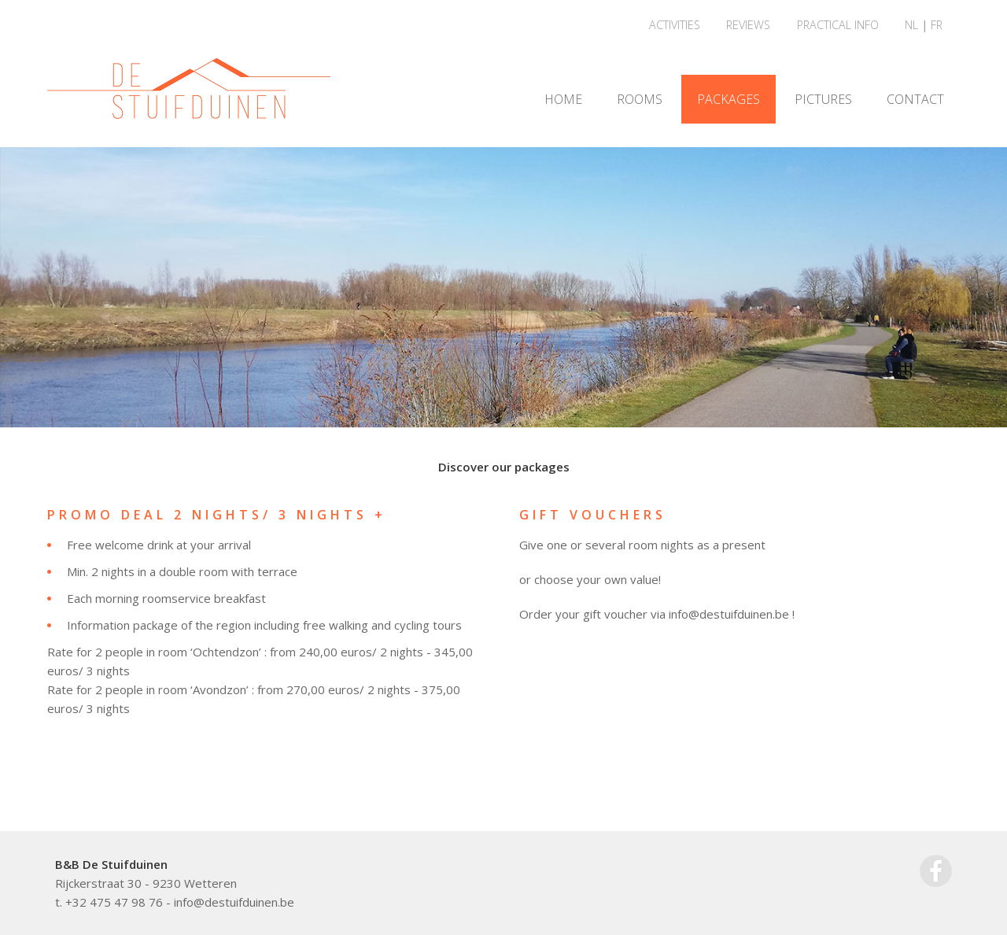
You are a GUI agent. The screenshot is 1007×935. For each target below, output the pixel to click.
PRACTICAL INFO (838, 24)
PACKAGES (728, 99)
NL (911, 24)
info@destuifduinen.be (234, 902)
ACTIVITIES (674, 24)
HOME (563, 99)
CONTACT (915, 99)
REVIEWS (748, 24)
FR (936, 24)
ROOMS (639, 99)
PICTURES (823, 99)
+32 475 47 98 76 (114, 902)
